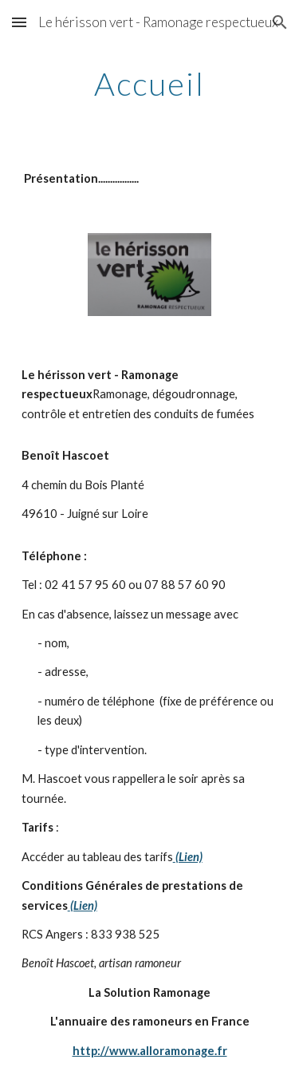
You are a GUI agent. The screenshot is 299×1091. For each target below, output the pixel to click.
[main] (150, 84)
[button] (19, 22)
